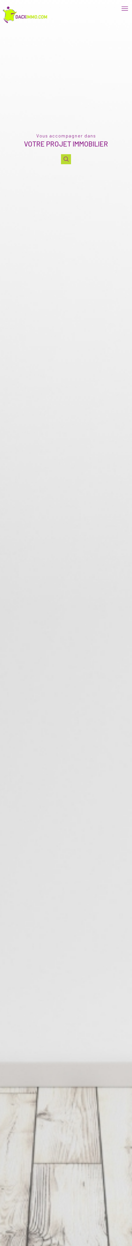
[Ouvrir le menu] (126, 8)
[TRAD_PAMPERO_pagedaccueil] (26, 23)
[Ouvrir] (66, 159)
